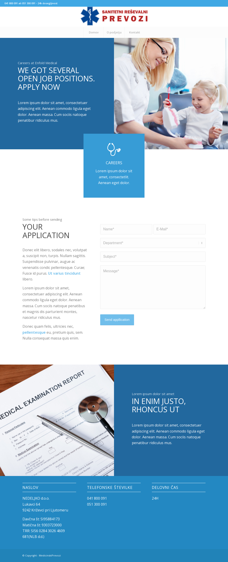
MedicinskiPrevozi (50, 555)
